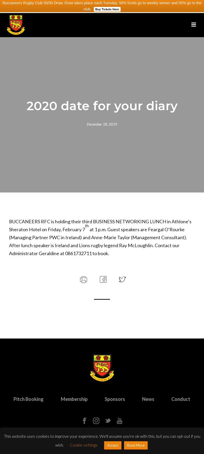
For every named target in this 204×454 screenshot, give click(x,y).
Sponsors (115, 399)
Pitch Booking (29, 399)
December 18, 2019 (102, 124)
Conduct (180, 399)
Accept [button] (112, 445)
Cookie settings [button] (83, 445)
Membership (74, 399)
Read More (135, 445)
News (148, 399)
